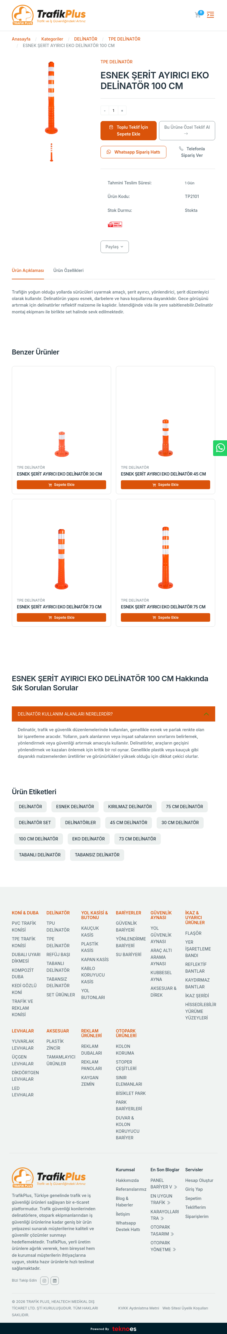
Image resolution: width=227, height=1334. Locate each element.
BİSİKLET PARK (131, 1093)
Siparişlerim (197, 1216)
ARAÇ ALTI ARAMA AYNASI (161, 957)
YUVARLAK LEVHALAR (23, 1044)
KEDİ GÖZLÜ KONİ (24, 989)
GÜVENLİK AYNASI (161, 915)
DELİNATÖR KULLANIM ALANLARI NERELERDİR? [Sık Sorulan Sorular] (65, 713)
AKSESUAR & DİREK (163, 991)
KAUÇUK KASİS (90, 931)
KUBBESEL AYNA (161, 976)
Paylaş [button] (112, 246)
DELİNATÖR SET (35, 822)
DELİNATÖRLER (80, 822)
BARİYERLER (128, 912)
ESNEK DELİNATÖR (75, 806)
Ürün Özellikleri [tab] (68, 270)
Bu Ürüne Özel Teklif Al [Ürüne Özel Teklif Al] (187, 130)
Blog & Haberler (124, 1201)
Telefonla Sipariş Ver (192, 152)
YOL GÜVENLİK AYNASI (160, 935)
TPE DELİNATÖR (124, 38)
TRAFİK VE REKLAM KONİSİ (22, 1008)
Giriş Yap (194, 1189)
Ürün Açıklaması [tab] (28, 270)
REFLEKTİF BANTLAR (196, 967)
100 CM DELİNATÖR (38, 838)
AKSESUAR (57, 1030)
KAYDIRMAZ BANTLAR (197, 983)
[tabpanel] (113, 302)
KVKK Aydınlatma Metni (138, 1308)
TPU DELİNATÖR (57, 926)
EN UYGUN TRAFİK (161, 1199)
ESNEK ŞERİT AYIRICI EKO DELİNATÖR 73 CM (59, 606)
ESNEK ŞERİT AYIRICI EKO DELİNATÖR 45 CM (163, 473)
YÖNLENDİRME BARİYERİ (131, 942)
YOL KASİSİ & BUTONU (94, 915)
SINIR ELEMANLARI (129, 1081)
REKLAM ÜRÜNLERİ (91, 1033)
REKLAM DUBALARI (91, 1049)
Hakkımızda (127, 1180)
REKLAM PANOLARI (91, 1065)
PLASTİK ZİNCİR (55, 1044)
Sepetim (193, 1198)
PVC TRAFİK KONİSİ (24, 926)
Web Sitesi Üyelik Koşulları (185, 1308)
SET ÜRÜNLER (60, 994)
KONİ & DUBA (25, 912)
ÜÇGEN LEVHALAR (23, 1060)
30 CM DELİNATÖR (180, 822)
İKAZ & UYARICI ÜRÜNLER (195, 917)
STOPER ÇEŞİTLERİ (126, 1065)
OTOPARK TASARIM (162, 1230)
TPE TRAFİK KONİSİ (23, 942)
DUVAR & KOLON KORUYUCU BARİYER (128, 1127)
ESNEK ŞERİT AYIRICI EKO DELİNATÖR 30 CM (59, 473)
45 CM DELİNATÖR (128, 822)
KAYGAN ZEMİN (89, 1081)
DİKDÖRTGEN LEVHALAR (25, 1076)
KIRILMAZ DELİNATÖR (130, 806)
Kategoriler (52, 38)
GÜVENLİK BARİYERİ (126, 926)
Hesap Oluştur (199, 1180)
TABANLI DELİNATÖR (40, 854)
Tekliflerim (195, 1207)
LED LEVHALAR (23, 1091)
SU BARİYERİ (128, 954)
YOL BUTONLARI (93, 994)
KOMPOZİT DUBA (23, 973)
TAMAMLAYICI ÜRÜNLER (60, 1060)
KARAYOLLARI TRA (164, 1215)
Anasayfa (21, 38)
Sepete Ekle (61, 484)
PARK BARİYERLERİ (129, 1105)
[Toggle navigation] (210, 15)
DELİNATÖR (85, 38)
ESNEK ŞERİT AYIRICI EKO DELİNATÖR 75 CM (163, 606)
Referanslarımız (131, 1189)
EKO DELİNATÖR (88, 838)
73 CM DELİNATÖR (137, 838)
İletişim (123, 1214)
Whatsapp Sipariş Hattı (133, 151)
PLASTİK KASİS (89, 947)
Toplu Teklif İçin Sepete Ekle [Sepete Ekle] (128, 130)
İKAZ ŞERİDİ (197, 995)
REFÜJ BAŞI (58, 954)
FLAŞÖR (193, 933)
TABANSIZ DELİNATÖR (97, 854)
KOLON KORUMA (125, 1049)
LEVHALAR (23, 1030)
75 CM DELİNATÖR (184, 806)
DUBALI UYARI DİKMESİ (26, 958)
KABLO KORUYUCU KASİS (93, 975)
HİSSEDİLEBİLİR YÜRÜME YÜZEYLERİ (200, 1011)
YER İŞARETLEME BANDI (198, 949)
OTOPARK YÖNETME (163, 1246)
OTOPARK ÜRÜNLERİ (126, 1033)
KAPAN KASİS (95, 959)
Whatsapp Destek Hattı (128, 1226)
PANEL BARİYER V (163, 1183)
